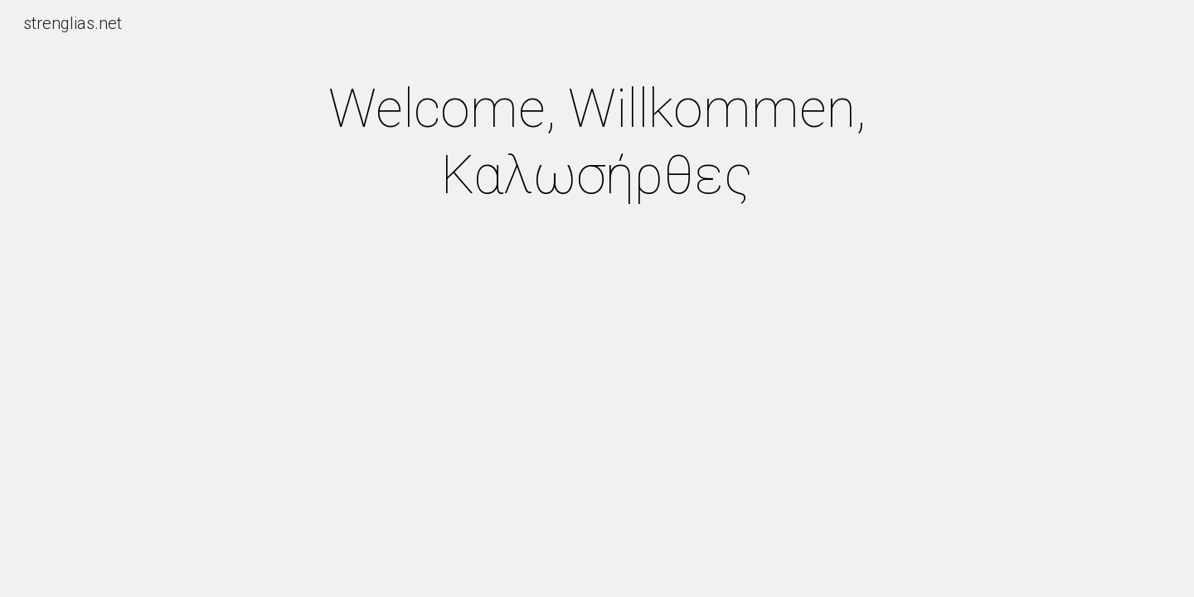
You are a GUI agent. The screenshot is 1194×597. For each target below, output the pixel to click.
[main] (597, 143)
